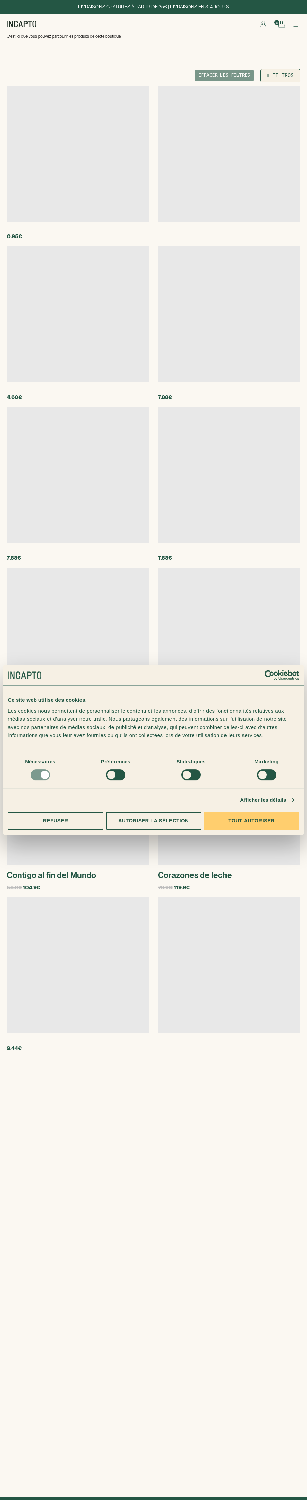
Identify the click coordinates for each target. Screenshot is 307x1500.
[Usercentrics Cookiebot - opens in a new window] (269, 675)
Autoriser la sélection (153, 820)
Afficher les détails (263, 800)
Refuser (55, 820)
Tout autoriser (251, 820)
